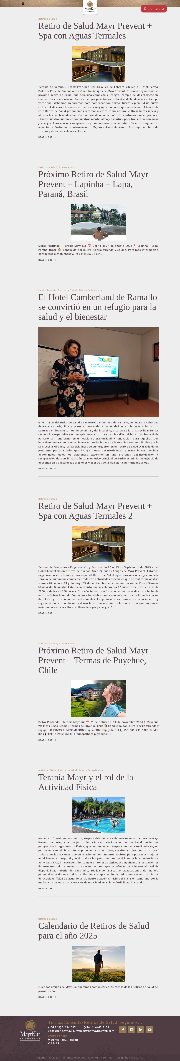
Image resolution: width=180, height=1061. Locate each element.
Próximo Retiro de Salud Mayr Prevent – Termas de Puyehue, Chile (93, 660)
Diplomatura (154, 8)
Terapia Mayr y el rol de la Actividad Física (85, 782)
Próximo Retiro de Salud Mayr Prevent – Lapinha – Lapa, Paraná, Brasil (93, 184)
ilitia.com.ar (136, 1057)
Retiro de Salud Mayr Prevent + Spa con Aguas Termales (95, 30)
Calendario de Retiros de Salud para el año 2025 (93, 930)
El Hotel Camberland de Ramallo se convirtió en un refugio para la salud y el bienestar (97, 307)
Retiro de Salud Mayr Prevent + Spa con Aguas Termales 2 (95, 511)
